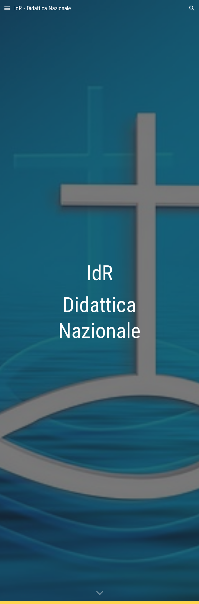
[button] (7, 8)
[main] (99, 302)
